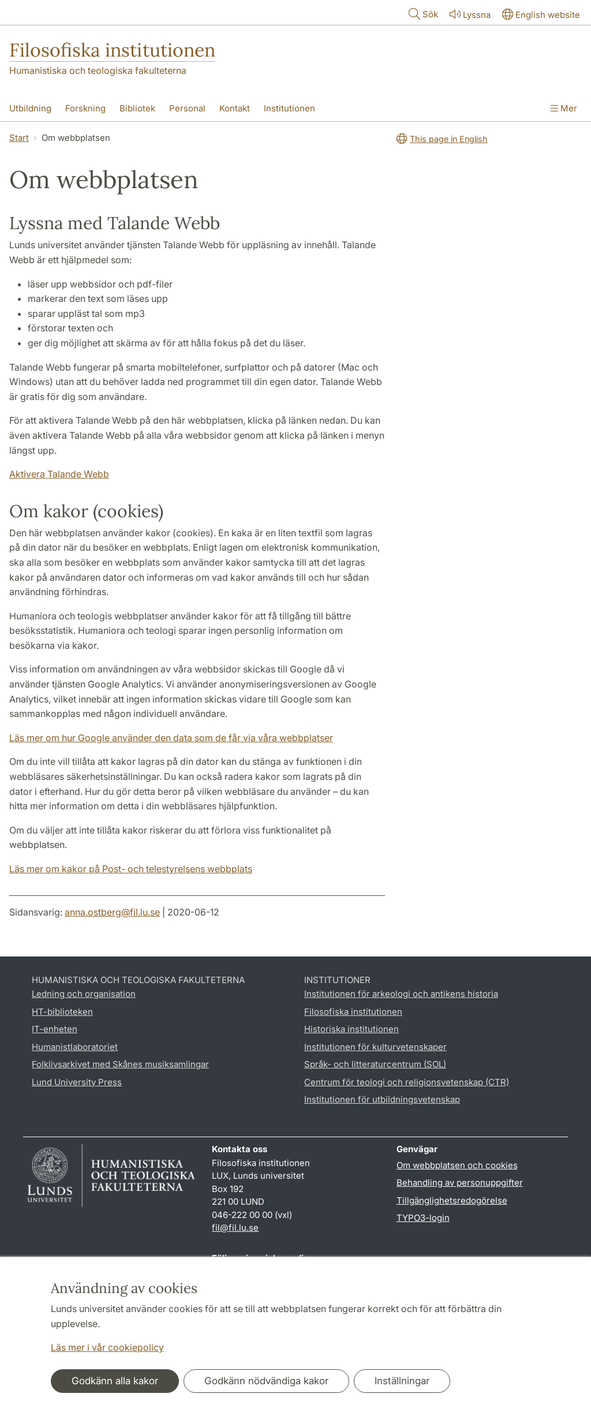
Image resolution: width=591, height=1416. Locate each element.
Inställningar (402, 1381)
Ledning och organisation (84, 993)
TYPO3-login (423, 1217)
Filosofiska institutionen (112, 50)
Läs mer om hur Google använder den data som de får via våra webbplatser (171, 738)
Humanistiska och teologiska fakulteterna (97, 70)
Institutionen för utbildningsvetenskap (382, 1099)
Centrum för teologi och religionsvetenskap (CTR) (406, 1082)
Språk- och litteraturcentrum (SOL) (375, 1064)
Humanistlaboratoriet (75, 1046)
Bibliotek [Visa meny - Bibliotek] (137, 108)
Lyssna (469, 14)
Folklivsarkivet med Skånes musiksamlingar (120, 1064)
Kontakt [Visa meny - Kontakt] (234, 108)
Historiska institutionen (351, 1028)
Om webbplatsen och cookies (457, 1165)
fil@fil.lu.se (235, 1227)
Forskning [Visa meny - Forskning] (85, 108)
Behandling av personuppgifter (460, 1182)
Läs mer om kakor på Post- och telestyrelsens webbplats (130, 869)
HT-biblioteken (62, 1011)
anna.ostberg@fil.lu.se (112, 912)
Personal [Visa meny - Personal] (187, 108)
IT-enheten (54, 1028)
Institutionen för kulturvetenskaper (375, 1046)
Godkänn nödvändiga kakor (266, 1381)
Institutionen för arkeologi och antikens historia (401, 993)
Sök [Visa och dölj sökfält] (422, 13)
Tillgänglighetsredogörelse (452, 1200)
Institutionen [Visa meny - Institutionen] (289, 108)
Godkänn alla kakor (115, 1381)
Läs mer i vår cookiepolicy (107, 1347)
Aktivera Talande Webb (59, 474)
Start (19, 137)
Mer (564, 108)
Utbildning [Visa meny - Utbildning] (30, 108)
